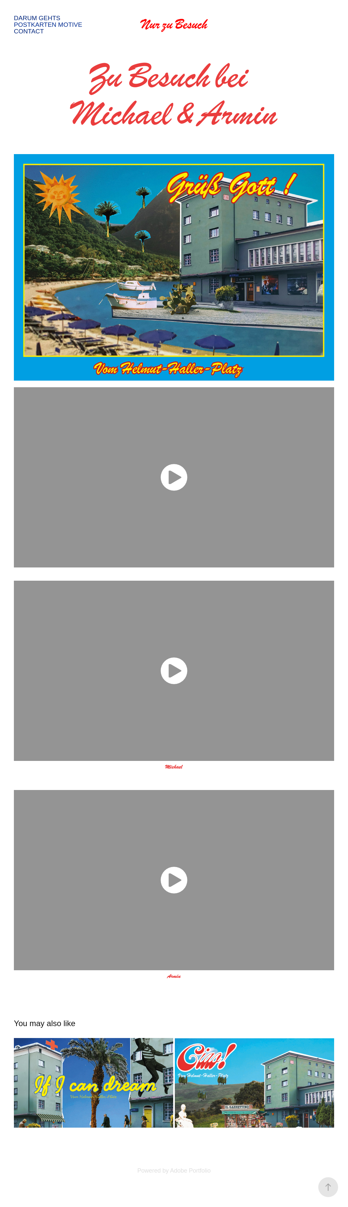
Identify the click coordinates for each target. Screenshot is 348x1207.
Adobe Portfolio (190, 1170)
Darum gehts (37, 18)
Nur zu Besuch (174, 25)
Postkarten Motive (48, 24)
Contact (29, 31)
